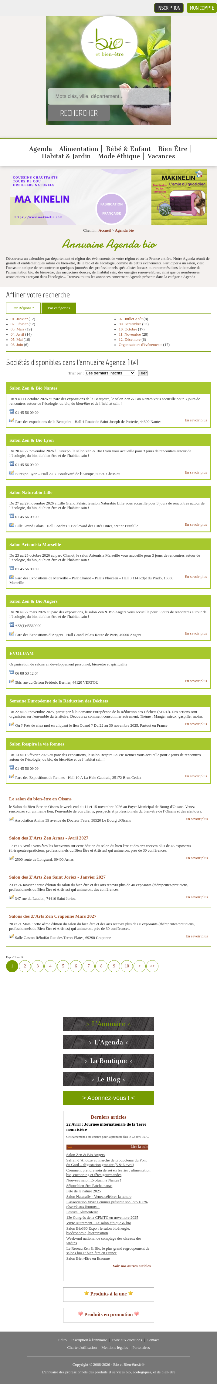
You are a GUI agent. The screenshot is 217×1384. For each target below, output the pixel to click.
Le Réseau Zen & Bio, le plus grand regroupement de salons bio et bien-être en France (108, 1250)
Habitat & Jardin (66, 156)
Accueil (105, 230)
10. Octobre (128, 329)
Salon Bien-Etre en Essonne (88, 1258)
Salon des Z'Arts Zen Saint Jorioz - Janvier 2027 (57, 877)
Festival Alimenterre (82, 1212)
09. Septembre (130, 324)
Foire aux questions (127, 1340)
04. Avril (17, 334)
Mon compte (202, 8)
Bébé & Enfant (128, 148)
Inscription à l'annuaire (89, 1340)
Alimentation (78, 148)
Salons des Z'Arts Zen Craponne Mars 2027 (53, 916)
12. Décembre (130, 339)
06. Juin (17, 345)
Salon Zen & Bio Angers (33, 601)
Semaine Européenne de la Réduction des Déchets (58, 700)
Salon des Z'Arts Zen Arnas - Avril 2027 (48, 837)
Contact (153, 1340)
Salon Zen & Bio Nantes (33, 387)
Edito (62, 1340)
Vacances (161, 156)
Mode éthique (119, 156)
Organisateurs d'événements (140, 345)
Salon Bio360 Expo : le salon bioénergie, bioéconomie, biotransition (98, 1230)
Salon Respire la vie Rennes (36, 743)
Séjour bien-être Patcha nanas (89, 1186)
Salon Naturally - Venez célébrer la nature (98, 1197)
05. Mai (17, 339)
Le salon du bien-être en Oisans (40, 798)
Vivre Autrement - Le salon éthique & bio (98, 1223)
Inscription (169, 8)
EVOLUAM (21, 653)
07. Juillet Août (131, 319)
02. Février (19, 324)
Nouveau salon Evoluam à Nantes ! (93, 1180)
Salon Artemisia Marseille (35, 544)
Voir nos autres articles (132, 1266)
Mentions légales (114, 1347)
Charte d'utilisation (82, 1347)
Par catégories (59, 308)
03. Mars (18, 329)
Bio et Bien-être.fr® (128, 1364)
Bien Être (173, 148)
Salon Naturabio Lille (31, 492)
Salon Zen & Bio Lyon (31, 440)
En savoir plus (196, 420)
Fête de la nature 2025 (83, 1191)
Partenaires (141, 1347)
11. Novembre (130, 334)
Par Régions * (23, 308)
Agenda (40, 148)
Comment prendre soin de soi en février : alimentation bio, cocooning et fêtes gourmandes (108, 1172)
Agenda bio (124, 230)
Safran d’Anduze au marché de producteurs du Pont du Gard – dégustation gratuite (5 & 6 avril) (106, 1162)
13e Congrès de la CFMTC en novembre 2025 (102, 1217)
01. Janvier (20, 319)
